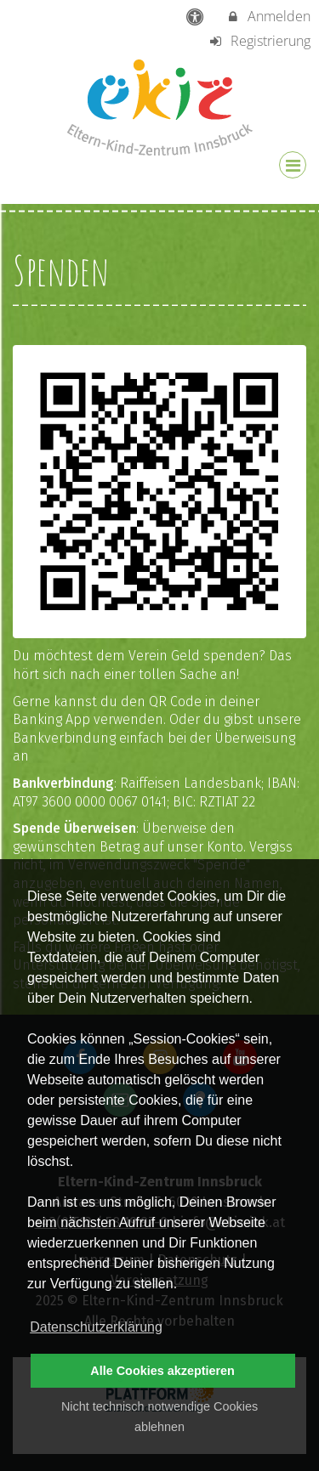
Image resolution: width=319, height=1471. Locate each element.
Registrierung (259, 40)
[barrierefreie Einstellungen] (196, 16)
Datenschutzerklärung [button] (96, 1327)
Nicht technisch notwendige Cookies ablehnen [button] (159, 1417)
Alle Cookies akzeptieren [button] (162, 1371)
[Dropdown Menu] (292, 164)
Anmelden (267, 16)
